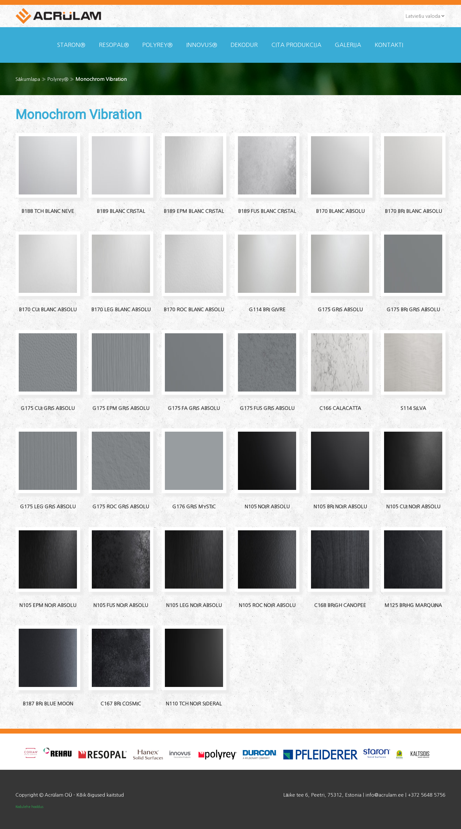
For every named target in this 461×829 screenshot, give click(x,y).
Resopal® (114, 45)
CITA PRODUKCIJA (296, 45)
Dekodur (244, 45)
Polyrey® (157, 45)
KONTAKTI (389, 45)
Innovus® (201, 45)
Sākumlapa (28, 79)
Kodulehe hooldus (29, 806)
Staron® (71, 45)
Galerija (348, 45)
